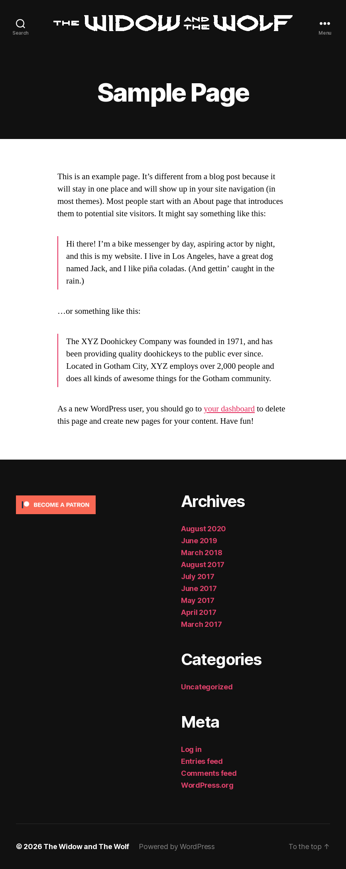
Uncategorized (207, 687)
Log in (191, 749)
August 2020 (203, 529)
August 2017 (202, 564)
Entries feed (202, 761)
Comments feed (209, 773)
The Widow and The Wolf (86, 846)
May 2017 (197, 600)
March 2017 (201, 624)
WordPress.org (207, 785)
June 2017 (199, 588)
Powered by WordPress (178, 846)
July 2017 (197, 576)
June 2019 (199, 540)
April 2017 (198, 612)
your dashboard (230, 408)
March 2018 (201, 552)
